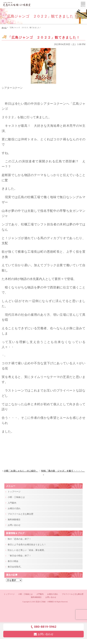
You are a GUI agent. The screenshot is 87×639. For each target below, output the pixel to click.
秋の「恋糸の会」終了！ (19, 539)
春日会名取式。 (15, 566)
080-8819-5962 (43, 627)
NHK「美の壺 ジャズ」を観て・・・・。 (63, 471)
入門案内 (12, 503)
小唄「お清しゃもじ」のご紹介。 (21, 471)
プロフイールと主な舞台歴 (20, 514)
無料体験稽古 (14, 519)
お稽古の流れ (14, 508)
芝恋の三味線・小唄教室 (45, 602)
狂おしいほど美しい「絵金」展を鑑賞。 (27, 550)
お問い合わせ (14, 525)
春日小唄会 (13, 561)
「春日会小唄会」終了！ (19, 555)
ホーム (4, 27)
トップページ (14, 491)
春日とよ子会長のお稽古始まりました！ (27, 544)
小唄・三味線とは (16, 497)
